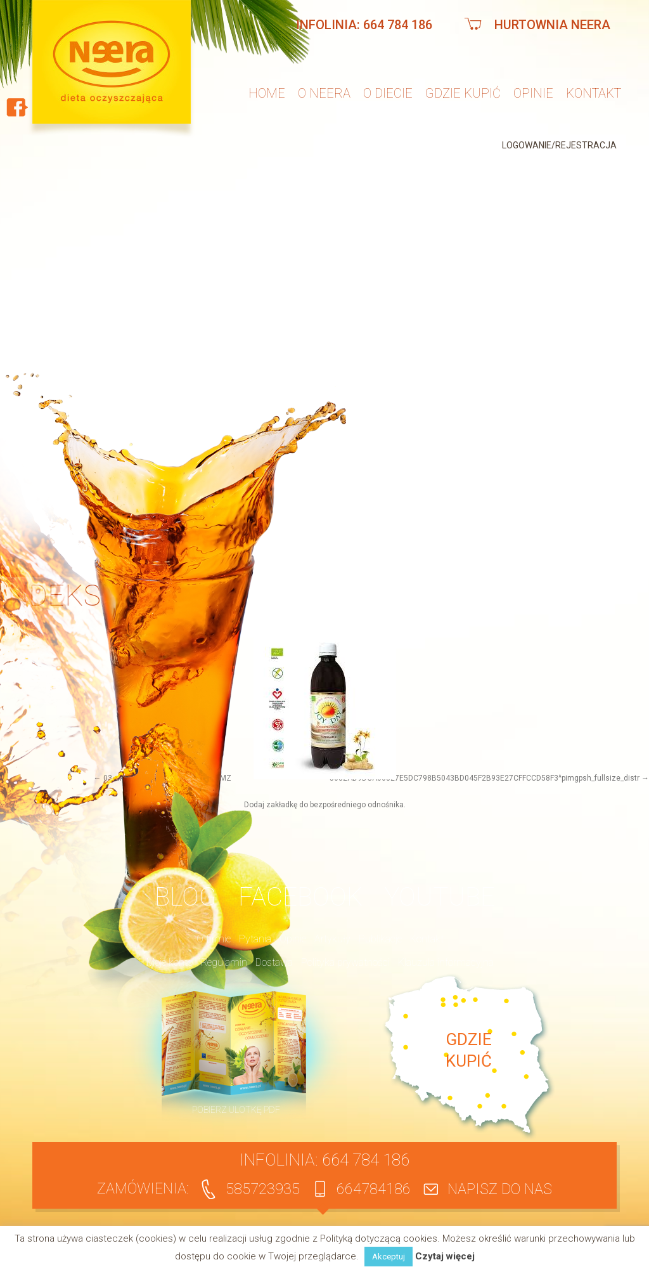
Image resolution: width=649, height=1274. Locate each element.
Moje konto (169, 962)
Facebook (300, 897)
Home (266, 93)
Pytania (255, 939)
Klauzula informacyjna (446, 962)
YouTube (440, 897)
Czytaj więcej (445, 1256)
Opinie (533, 93)
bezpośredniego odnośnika (357, 804)
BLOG (185, 897)
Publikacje (380, 939)
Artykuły (332, 939)
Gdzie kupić (463, 93)
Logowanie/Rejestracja (559, 145)
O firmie (213, 939)
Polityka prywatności (345, 962)
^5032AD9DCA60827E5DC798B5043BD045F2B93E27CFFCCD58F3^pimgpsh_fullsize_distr (482, 778)
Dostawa (274, 962)
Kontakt (593, 93)
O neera (324, 93)
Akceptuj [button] (388, 1256)
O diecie (388, 93)
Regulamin (224, 962)
